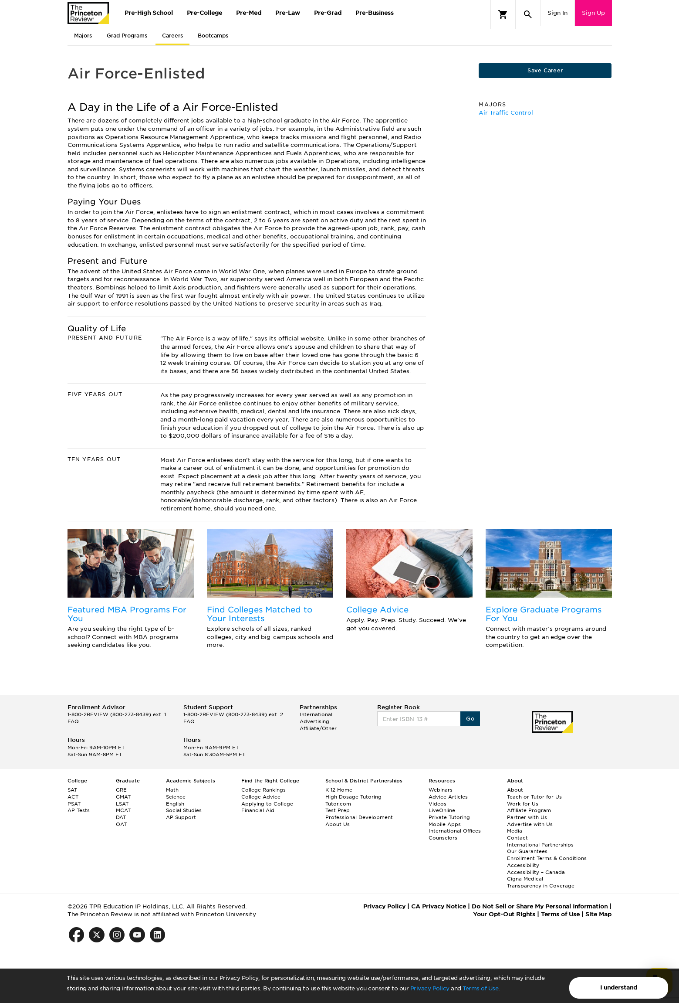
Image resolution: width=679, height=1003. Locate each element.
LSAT (122, 804)
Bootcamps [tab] (213, 35)
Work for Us (522, 804)
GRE (121, 790)
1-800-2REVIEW (117, 714)
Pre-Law (287, 13)
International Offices (455, 831)
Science (176, 797)
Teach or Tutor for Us (534, 797)
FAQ (73, 721)
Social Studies (184, 810)
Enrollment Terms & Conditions (547, 858)
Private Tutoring (449, 817)
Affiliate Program (529, 810)
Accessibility (523, 865)
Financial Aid (257, 810)
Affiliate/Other (318, 728)
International (316, 714)
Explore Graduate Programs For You (543, 614)
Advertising (314, 721)
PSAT (74, 804)
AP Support (181, 817)
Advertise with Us (530, 824)
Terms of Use (480, 988)
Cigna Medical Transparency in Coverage (540, 882)
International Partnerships (540, 845)
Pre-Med (248, 13)
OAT (121, 824)
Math (172, 790)
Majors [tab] (83, 35)
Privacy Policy (429, 988)
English (175, 804)
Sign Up (593, 13)
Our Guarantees (527, 851)
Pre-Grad (327, 13)
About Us (337, 824)
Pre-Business (374, 13)
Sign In (557, 13)
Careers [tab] (172, 35)
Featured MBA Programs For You (127, 614)
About (515, 790)
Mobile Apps (445, 824)
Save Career (545, 70)
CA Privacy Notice (438, 906)
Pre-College (204, 13)
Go (470, 718)
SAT (72, 790)
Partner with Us (527, 817)
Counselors (443, 838)
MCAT (123, 810)
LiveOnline (442, 810)
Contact (517, 838)
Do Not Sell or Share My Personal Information (540, 906)
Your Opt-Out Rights (504, 914)
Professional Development (359, 817)
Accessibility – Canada (536, 872)
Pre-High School (149, 13)
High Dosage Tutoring (353, 797)
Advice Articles (448, 797)
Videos (437, 804)
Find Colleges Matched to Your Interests (259, 614)
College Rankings (263, 790)
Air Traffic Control (506, 112)
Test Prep (337, 810)
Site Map (598, 914)
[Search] (528, 14)
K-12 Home (338, 790)
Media (514, 831)
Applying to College (267, 804)
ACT (73, 797)
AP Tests (79, 810)
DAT (121, 817)
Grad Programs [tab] (127, 35)
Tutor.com (338, 804)
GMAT (123, 797)
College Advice (377, 609)
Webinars (441, 790)
